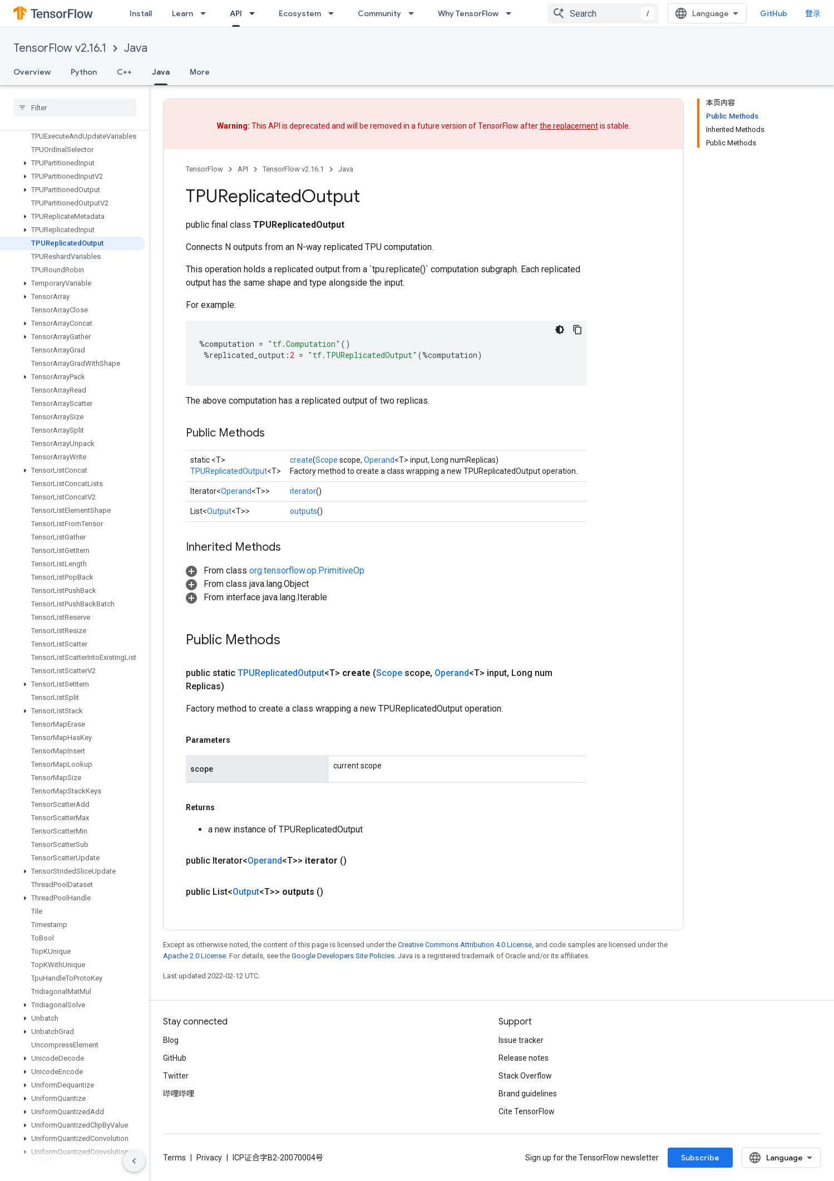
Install (141, 13)
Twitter (176, 1075)
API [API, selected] (236, 13)
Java (135, 48)
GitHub (773, 13)
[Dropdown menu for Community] (414, 13)
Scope (326, 459)
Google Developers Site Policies (343, 956)
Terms (174, 1157)
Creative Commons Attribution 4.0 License (465, 944)
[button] (72, 163)
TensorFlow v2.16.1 (59, 48)
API (243, 169)
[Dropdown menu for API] (255, 13)
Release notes (524, 1057)
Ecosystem (300, 13)
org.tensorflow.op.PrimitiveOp (306, 570)
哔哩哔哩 (178, 1093)
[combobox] (603, 13)
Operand (379, 459)
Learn (182, 13)
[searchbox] (74, 107)
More (200, 72)
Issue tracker (521, 1040)
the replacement (569, 125)
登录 (813, 13)
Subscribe (700, 1158)
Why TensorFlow (468, 13)
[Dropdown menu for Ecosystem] (334, 13)
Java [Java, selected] (161, 72)
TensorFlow (204, 169)
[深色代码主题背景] (560, 330)
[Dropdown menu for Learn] (206, 13)
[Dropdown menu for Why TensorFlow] (512, 13)
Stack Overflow (525, 1075)
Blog (171, 1040)
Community (379, 13)
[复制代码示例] (577, 330)
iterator (303, 491)
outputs (303, 511)
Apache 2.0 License (194, 956)
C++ (124, 72)
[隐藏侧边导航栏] (134, 1161)
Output (219, 511)
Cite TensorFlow (527, 1111)
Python (84, 72)
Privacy (209, 1157)
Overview (32, 72)
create (301, 459)
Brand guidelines (528, 1093)
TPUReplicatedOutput (228, 471)
